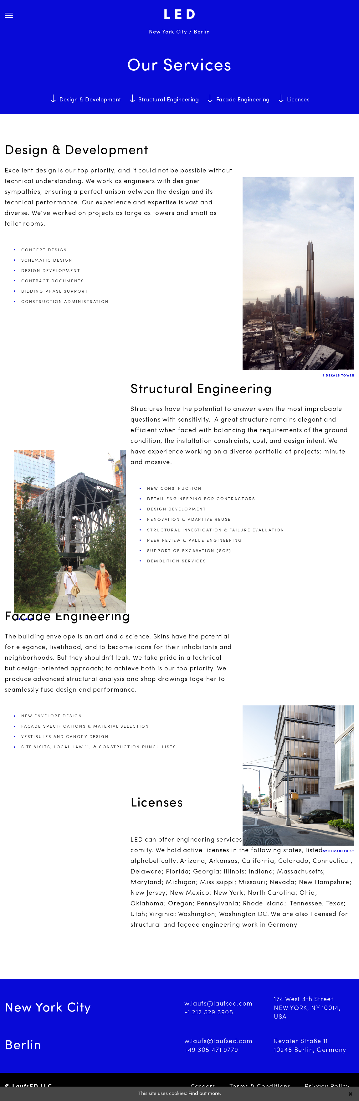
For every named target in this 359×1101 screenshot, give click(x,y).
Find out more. (204, 1093)
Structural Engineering (168, 100)
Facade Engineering (243, 100)
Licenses (298, 100)
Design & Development (90, 100)
